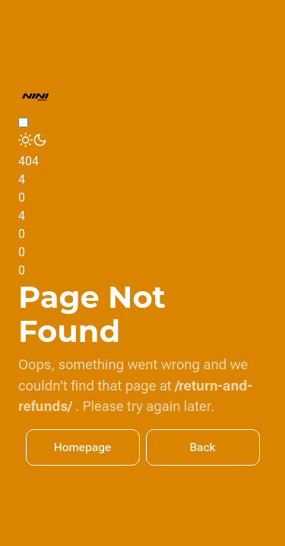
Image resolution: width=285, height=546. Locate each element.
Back (203, 447)
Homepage (83, 447)
